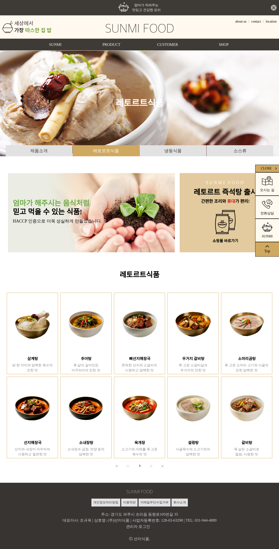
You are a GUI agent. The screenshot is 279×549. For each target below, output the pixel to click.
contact (256, 21)
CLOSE (269, 168)
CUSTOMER (167, 44)
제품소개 (39, 150)
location (271, 21)
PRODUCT (111, 44)
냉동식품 (173, 150)
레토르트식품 (106, 150)
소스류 (240, 150)
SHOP (224, 44)
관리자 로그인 (138, 526)
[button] (117, 465)
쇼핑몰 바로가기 (225, 241)
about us (241, 21)
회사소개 (179, 502)
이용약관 (129, 502)
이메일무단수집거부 (154, 502)
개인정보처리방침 (105, 502)
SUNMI (55, 44)
